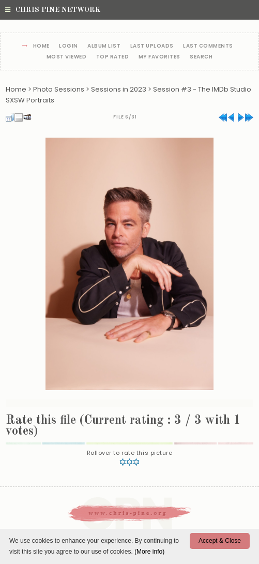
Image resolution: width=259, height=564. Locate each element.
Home (41, 46)
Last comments (208, 46)
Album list (103, 46)
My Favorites (159, 57)
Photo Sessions (58, 89)
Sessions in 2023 (118, 89)
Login (68, 46)
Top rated (112, 57)
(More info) (149, 551)
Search (201, 57)
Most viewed (67, 57)
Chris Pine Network (52, 9)
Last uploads (152, 46)
